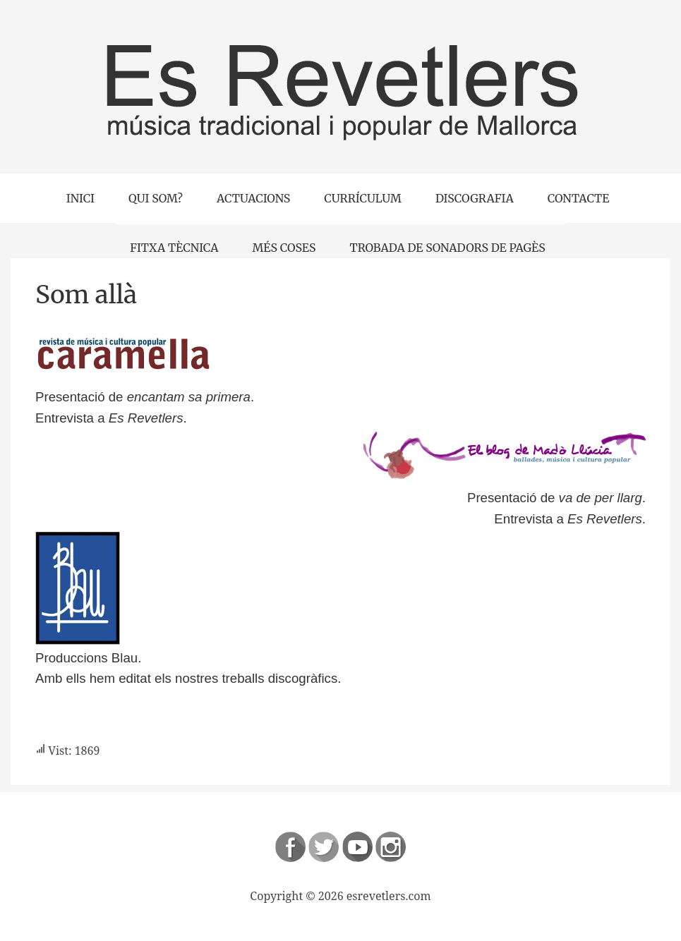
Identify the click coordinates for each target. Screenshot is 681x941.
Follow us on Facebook (290, 847)
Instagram (390, 847)
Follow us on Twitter (323, 847)
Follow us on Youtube (357, 847)
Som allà (86, 294)
